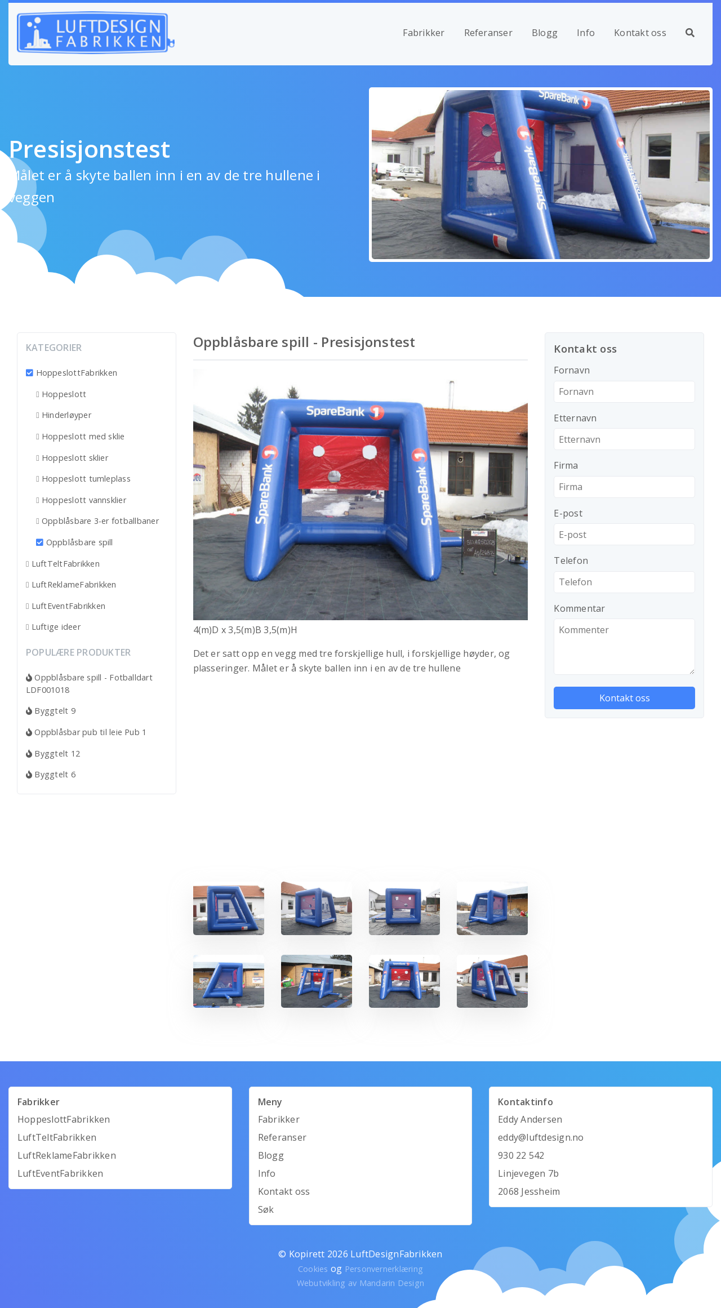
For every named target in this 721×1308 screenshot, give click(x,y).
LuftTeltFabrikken (63, 563)
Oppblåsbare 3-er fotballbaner (97, 520)
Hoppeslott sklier (72, 457)
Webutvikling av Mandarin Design (360, 1283)
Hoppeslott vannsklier (81, 500)
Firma (566, 465)
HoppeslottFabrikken (71, 372)
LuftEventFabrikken (65, 605)
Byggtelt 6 (50, 774)
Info (586, 32)
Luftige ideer (53, 626)
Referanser (488, 32)
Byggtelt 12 (53, 753)
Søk (266, 1209)
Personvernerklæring (384, 1268)
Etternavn (575, 418)
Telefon (571, 560)
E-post (568, 513)
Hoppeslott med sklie (80, 436)
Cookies (313, 1268)
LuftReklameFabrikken (71, 584)
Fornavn (572, 370)
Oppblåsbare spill (74, 542)
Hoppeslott (61, 394)
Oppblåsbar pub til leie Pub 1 (86, 732)
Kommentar (579, 608)
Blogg (545, 32)
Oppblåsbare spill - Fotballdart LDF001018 (89, 683)
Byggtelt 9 (50, 710)
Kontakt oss (640, 32)
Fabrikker (423, 32)
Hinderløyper (63, 415)
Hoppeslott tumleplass (83, 478)
